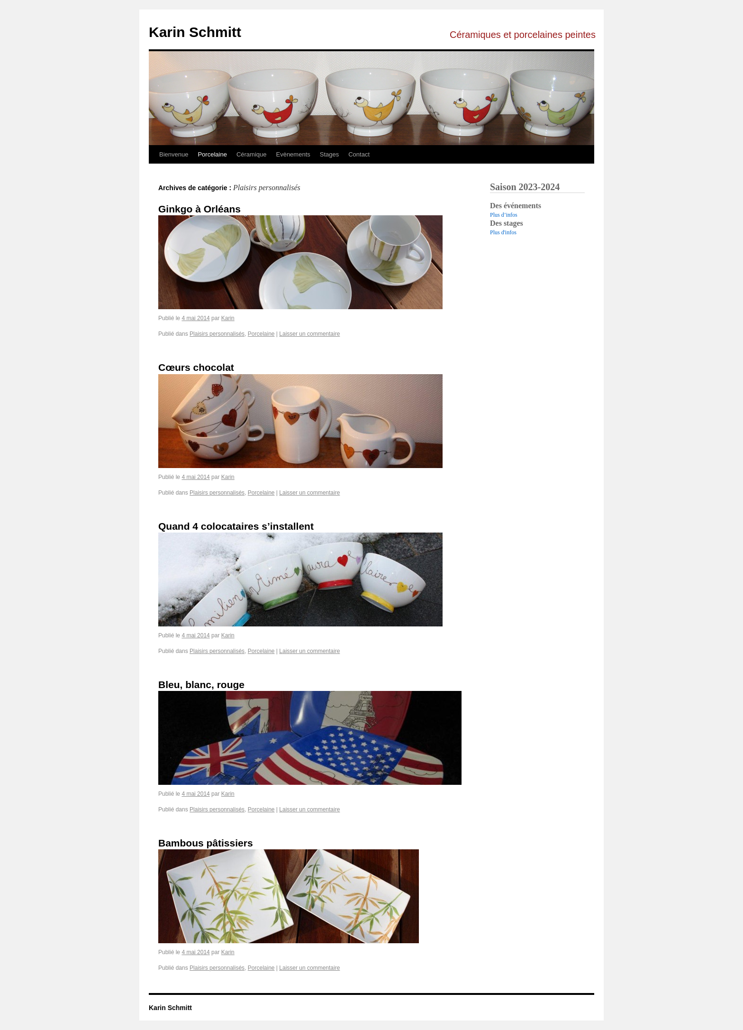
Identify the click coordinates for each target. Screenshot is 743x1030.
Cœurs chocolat (196, 367)
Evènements (293, 154)
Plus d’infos (503, 215)
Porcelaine (212, 154)
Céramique (251, 154)
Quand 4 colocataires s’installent (236, 526)
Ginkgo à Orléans (199, 208)
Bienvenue (173, 154)
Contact (359, 154)
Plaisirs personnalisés (217, 334)
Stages (329, 154)
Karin (228, 318)
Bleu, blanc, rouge (201, 684)
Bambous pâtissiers (205, 842)
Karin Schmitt (195, 32)
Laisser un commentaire (309, 334)
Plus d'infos (503, 232)
